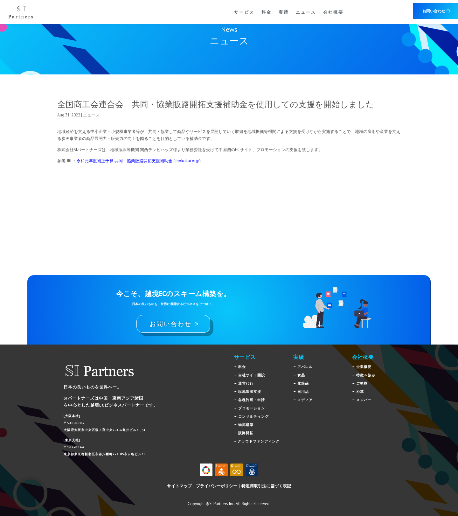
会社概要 (333, 12)
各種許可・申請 (251, 400)
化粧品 (303, 383)
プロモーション (251, 408)
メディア (305, 400)
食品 (301, 375)
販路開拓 (245, 433)
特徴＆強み (365, 375)
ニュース (306, 12)
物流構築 (245, 424)
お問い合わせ (433, 11)
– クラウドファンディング (257, 441)
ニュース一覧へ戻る (365, 200)
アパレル (305, 367)
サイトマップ (179, 486)
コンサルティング (253, 416)
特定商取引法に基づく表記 (266, 486)
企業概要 (363, 367)
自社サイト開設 (251, 375)
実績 (284, 12)
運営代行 (245, 383)
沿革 (360, 391)
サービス (244, 12)
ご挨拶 (362, 383)
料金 (266, 12)
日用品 (303, 391)
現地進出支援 (249, 391)
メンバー (363, 400)
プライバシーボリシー (216, 486)
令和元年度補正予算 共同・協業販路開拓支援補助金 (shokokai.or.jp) (138, 161)
